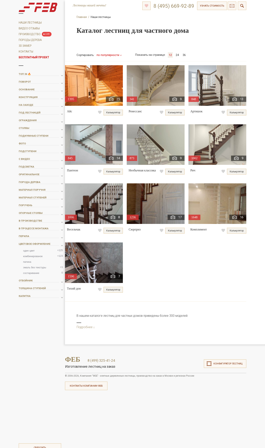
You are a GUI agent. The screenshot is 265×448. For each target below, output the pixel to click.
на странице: (150, 55)
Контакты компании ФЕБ (86, 385)
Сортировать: (85, 55)
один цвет (43, 250)
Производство (30, 34)
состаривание (43, 272)
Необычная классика (142, 170)
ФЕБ (72, 359)
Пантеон (72, 170)
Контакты (26, 51)
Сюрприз (135, 229)
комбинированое (43, 256)
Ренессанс (135, 111)
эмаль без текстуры (43, 267)
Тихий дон (74, 288)
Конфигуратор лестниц (228, 363)
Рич (192, 170)
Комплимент (198, 229)
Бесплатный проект (34, 57)
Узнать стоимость (212, 5)
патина (27, 261)
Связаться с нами (232, 6)
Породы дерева (30, 39)
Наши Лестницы (30, 22)
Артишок (196, 111)
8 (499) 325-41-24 (101, 360)
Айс (69, 111)
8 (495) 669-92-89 (174, 6)
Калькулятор (113, 112)
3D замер (25, 45)
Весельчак (73, 229)
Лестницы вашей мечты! (89, 5)
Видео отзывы (29, 28)
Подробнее (85, 327)
